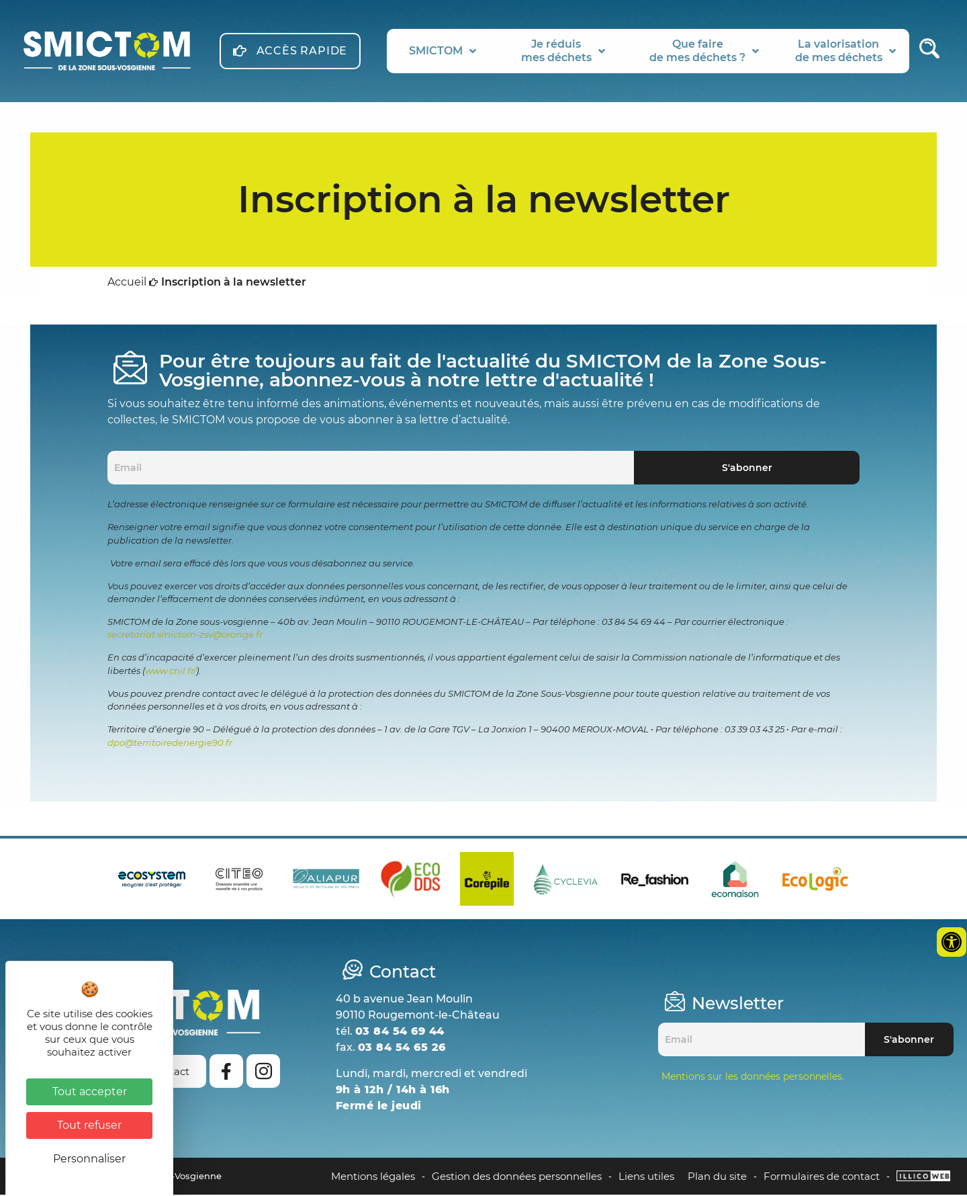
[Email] (370, 469)
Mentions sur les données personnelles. (752, 1078)
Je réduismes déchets (563, 51)
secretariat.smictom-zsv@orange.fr (185, 636)
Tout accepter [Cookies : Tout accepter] (89, 1091)
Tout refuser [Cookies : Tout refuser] (89, 1125)
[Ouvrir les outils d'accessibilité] (951, 942)
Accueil (126, 284)
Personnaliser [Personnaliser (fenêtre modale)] (89, 1158)
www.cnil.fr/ (170, 672)
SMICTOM (442, 51)
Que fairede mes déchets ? (704, 51)
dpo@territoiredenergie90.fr (169, 744)
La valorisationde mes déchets (845, 51)
